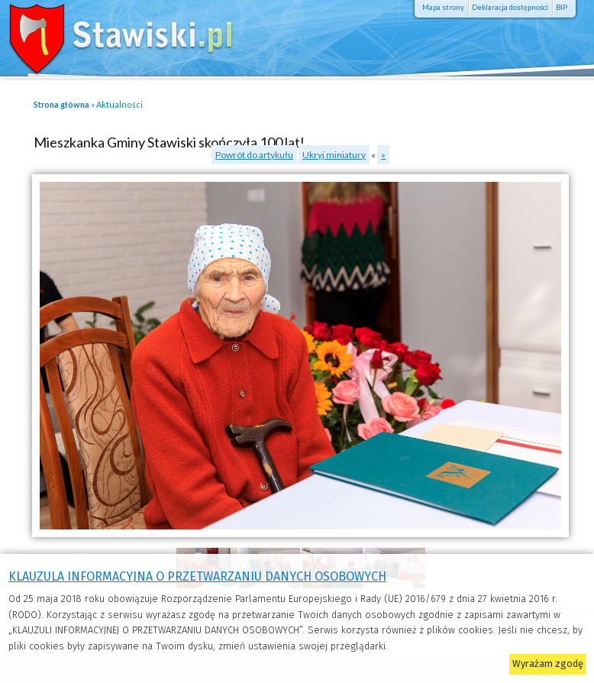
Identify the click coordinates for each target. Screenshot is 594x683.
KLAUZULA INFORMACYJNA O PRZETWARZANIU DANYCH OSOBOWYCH (197, 576)
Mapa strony (443, 7)
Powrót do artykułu (254, 154)
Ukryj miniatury (334, 154)
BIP (561, 7)
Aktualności (119, 104)
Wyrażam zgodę (547, 663)
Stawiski (110, 34)
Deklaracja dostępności (510, 7)
